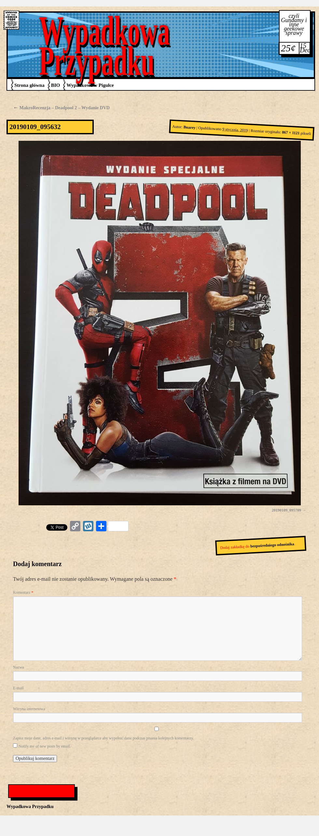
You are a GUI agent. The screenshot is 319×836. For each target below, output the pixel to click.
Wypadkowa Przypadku (104, 45)
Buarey (189, 127)
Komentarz (23, 592)
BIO (55, 85)
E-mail (18, 688)
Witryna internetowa (29, 709)
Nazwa (18, 667)
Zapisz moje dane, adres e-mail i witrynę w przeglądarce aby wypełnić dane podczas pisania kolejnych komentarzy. (103, 738)
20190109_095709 (286, 510)
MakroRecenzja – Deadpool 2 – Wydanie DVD (61, 107)
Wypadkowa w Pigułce (90, 85)
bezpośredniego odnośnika (272, 545)
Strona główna (29, 85)
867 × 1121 (291, 133)
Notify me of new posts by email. (45, 746)
